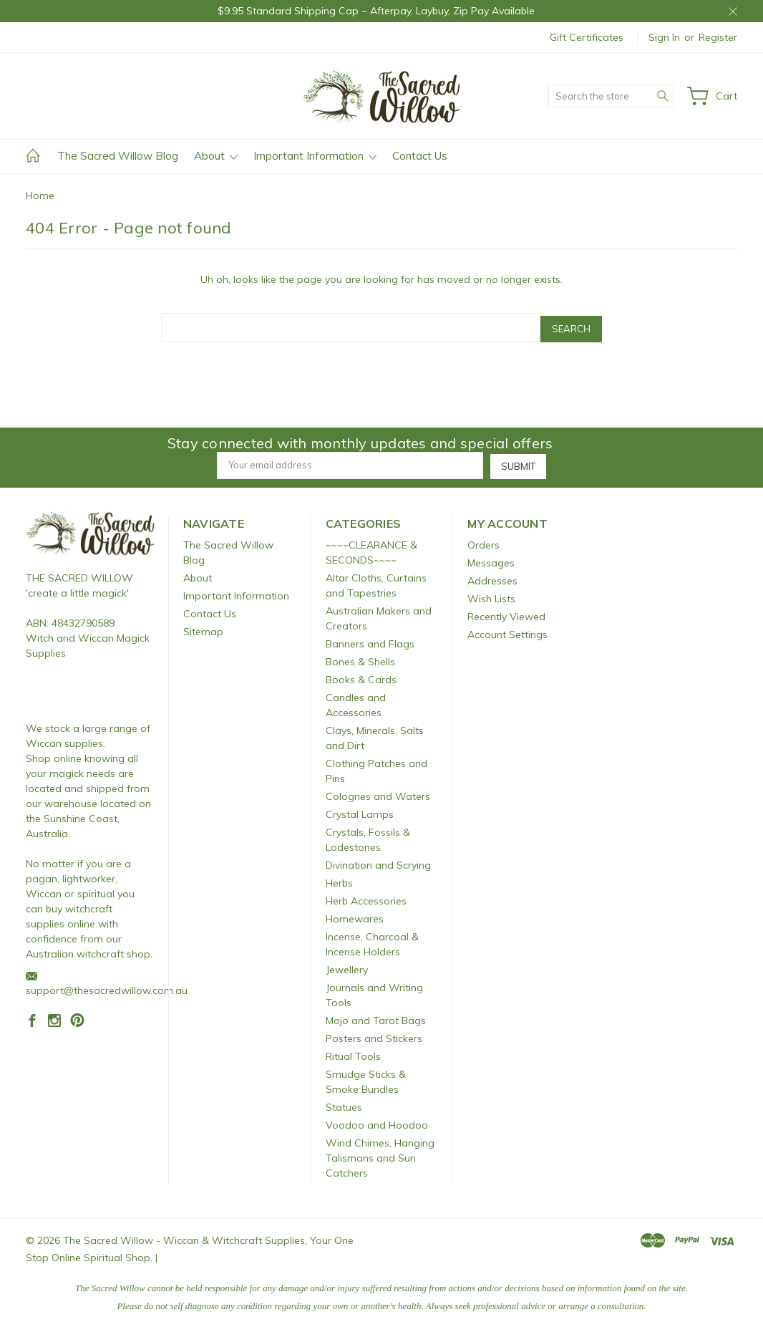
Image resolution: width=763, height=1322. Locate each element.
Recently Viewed (506, 613)
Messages (491, 559)
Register (718, 37)
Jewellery (347, 966)
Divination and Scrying (378, 861)
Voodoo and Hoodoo (377, 1121)
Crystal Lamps (360, 810)
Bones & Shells (360, 658)
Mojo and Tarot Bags (376, 1016)
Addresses (492, 577)
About (216, 156)
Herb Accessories (366, 897)
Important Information (314, 156)
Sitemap (203, 628)
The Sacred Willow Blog (117, 156)
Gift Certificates (586, 37)
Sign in (664, 37)
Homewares (355, 915)
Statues (344, 1103)
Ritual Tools (353, 1052)
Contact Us (419, 156)
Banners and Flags (370, 640)
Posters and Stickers (374, 1034)
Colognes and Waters (378, 792)
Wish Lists (491, 595)
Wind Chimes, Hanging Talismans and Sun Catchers (380, 1154)
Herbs (339, 879)
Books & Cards (361, 676)
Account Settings (507, 630)
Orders (483, 541)
